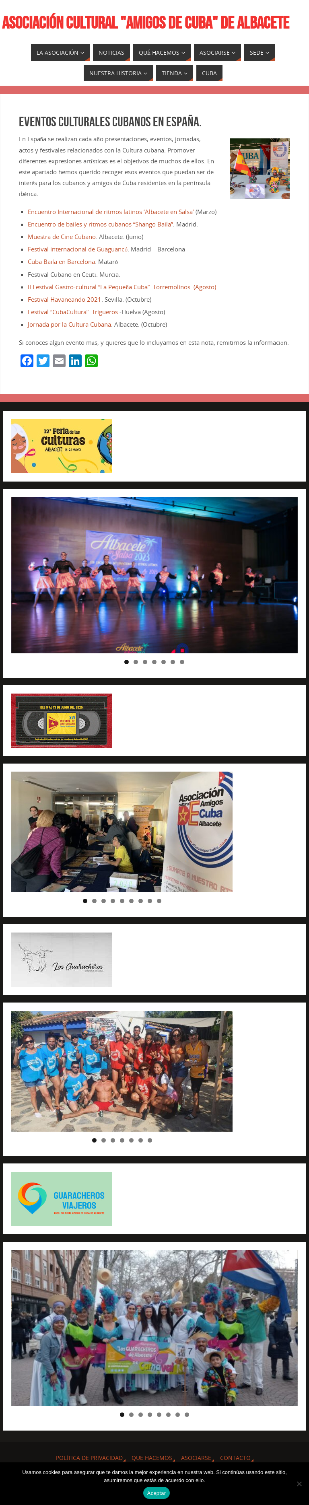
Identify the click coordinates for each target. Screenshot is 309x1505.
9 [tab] (159, 901)
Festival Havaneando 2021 (64, 299)
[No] (299, 1484)
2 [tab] (136, 662)
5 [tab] (163, 662)
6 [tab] (173, 662)
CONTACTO (235, 1458)
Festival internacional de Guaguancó (78, 249)
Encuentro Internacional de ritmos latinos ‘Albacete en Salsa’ (111, 212)
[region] (154, 575)
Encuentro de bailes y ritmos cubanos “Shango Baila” (100, 224)
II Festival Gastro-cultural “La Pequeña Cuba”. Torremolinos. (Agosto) (122, 287)
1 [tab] (126, 662)
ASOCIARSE (196, 1458)
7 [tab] (182, 662)
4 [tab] (154, 662)
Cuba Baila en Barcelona (61, 261)
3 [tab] (145, 662)
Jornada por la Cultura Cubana (69, 324)
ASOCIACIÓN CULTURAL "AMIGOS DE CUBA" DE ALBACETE (145, 22)
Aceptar (156, 1493)
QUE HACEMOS (152, 1458)
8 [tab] (150, 901)
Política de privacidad (89, 1458)
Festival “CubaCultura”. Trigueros (73, 312)
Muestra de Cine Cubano (62, 237)
